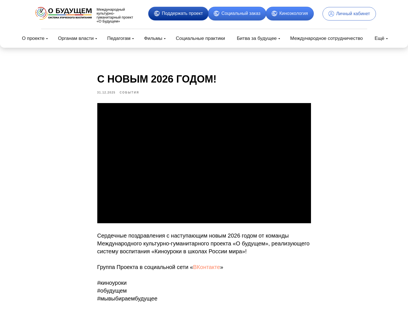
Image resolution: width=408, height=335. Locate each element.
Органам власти (76, 38)
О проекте (33, 38)
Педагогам (118, 38)
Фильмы (153, 38)
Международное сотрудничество (326, 38)
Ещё (379, 38)
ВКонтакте (206, 268)
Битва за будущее (257, 38)
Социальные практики (200, 38)
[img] (63, 13)
